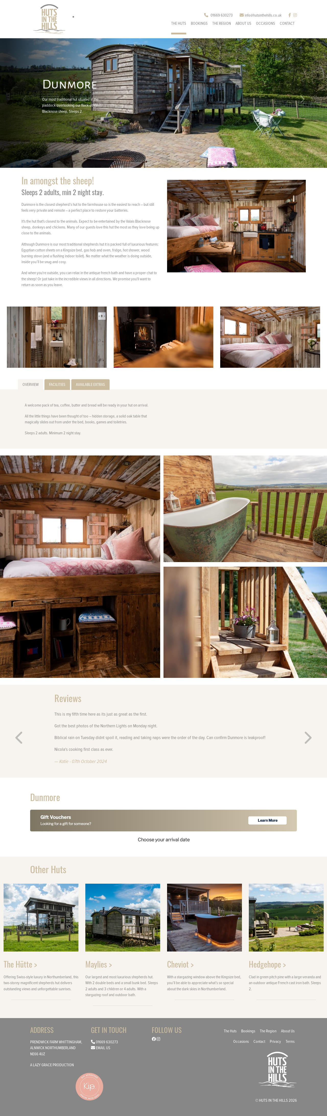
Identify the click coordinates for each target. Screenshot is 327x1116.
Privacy (275, 1041)
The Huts (178, 23)
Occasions (265, 23)
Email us (103, 1047)
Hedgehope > (267, 964)
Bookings (199, 23)
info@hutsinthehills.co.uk (261, 15)
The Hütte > (20, 964)
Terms (290, 1041)
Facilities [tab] (57, 384)
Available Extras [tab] (90, 384)
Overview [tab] (30, 384)
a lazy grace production (52, 1065)
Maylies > (98, 964)
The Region (221, 23)
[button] (302, 99)
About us (243, 23)
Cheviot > (180, 964)
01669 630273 (218, 15)
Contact (287, 23)
